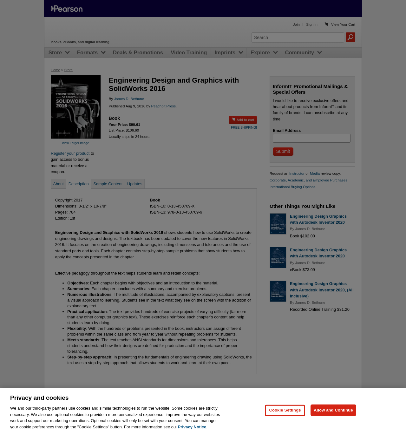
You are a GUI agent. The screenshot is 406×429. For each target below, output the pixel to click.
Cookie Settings (285, 420)
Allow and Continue (333, 420)
